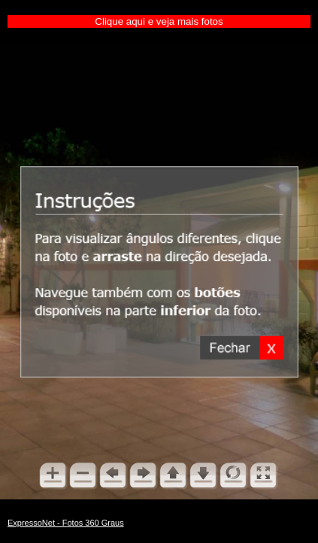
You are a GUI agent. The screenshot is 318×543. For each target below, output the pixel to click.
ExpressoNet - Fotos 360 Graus (66, 522)
